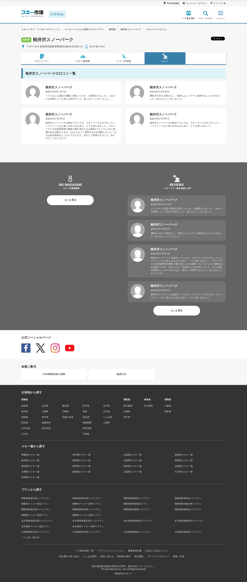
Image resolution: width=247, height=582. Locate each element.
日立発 (106, 411)
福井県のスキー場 (133, 466)
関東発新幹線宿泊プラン (136, 503)
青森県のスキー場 (30, 454)
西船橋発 (87, 422)
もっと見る (70, 200)
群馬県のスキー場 (81, 460)
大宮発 (45, 406)
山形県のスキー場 (133, 454)
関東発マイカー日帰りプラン (87, 503)
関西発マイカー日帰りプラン (87, 515)
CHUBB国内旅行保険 (54, 374)
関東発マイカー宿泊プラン (34, 503)
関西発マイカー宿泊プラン (34, 515)
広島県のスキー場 (133, 471)
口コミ (165, 58)
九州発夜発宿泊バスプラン (188, 532)
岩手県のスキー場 (81, 454)
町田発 (24, 422)
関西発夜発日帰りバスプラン (87, 509)
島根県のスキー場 (81, 471)
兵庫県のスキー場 (30, 471)
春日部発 (46, 428)
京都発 (127, 411)
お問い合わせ (107, 556)
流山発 (86, 417)
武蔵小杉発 (68, 417)
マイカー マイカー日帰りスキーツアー (84, 29)
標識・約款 (178, 556)
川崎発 (65, 411)
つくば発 (107, 417)
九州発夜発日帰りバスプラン (87, 532)
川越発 (45, 411)
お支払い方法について (156, 550)
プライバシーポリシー (158, 556)
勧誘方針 (121, 374)
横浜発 (65, 406)
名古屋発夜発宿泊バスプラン (189, 520)
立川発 (24, 434)
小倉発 (167, 406)
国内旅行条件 (124, 556)
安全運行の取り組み (69, 556)
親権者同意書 (134, 550)
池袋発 (24, 417)
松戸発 (86, 406)
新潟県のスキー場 (30, 466)
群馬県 (112, 29)
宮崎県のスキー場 (30, 477)
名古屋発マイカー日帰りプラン (88, 526)
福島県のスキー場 (184, 454)
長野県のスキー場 (184, 460)
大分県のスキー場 (184, 471)
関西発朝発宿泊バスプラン (188, 509)
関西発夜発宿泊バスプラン (137, 509)
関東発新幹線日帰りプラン (188, 503)
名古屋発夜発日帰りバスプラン (88, 520)
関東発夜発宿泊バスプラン (188, 498)
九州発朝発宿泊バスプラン (137, 532)
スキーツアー (42, 58)
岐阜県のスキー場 (81, 466)
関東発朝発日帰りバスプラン (36, 498)
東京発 (24, 411)
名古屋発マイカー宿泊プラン (36, 526)
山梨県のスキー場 (133, 460)
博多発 (167, 411)
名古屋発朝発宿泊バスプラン (138, 520)
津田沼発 (87, 428)
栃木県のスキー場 (30, 460)
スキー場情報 (83, 58)
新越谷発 (46, 422)
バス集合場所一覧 (85, 550)
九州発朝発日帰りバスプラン (36, 532)
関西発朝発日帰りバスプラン (36, 509)
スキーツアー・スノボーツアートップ (40, 29)
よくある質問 (89, 556)
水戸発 (106, 406)
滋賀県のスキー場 (184, 466)
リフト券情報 (124, 58)
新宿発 (24, 406)
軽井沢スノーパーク (131, 29)
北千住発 (25, 428)
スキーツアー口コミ (156, 29)
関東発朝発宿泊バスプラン (137, 498)
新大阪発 (128, 406)
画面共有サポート (123, 573)
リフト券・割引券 (30, 537)
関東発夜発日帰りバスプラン (87, 498)
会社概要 (138, 556)
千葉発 (86, 434)
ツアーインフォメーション (110, 550)
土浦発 (106, 422)
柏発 (85, 411)
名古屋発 (148, 406)
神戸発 (127, 417)
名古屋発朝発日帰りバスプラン (37, 520)
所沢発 (45, 417)
